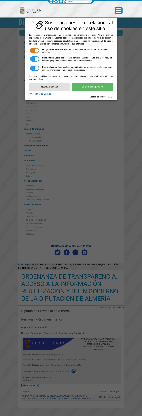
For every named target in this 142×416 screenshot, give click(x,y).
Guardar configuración (92, 87)
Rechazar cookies (49, 87)
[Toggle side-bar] (119, 10)
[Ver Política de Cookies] (41, 94)
